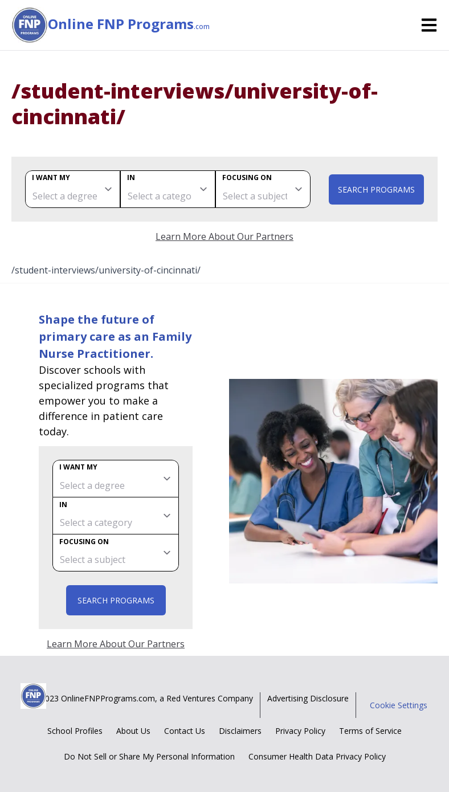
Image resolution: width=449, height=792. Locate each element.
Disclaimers (240, 730)
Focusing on (247, 177)
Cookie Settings (398, 705)
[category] (167, 189)
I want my (51, 177)
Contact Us (184, 730)
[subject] (263, 189)
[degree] (72, 189)
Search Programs (376, 189)
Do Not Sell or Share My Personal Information (149, 756)
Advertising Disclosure (308, 698)
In (131, 177)
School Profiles (75, 730)
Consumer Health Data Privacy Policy (317, 756)
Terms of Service (370, 730)
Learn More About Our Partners (224, 236)
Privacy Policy (300, 730)
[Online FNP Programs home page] (29, 25)
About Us (133, 730)
